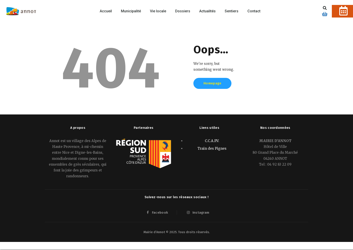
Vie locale (158, 11)
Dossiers (182, 11)
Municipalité (131, 11)
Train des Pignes (211, 148)
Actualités (207, 11)
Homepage (212, 83)
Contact (253, 11)
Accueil (106, 11)
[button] (325, 8)
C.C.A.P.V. (212, 141)
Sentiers (231, 11)
